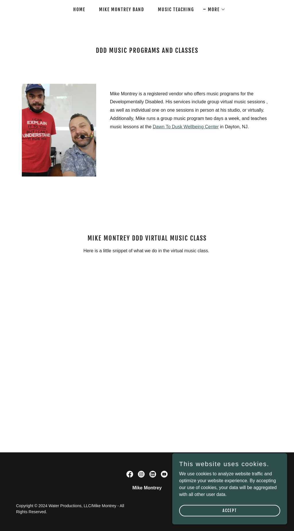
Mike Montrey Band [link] (121, 9)
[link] (130, 474)
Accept (230, 510)
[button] (214, 9)
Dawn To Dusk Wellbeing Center (186, 126)
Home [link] (79, 9)
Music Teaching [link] (176, 9)
